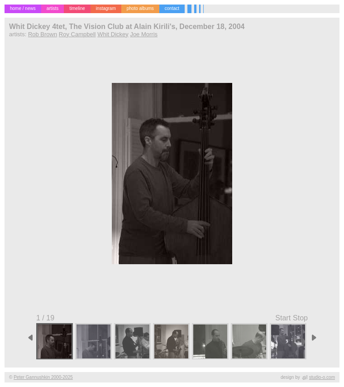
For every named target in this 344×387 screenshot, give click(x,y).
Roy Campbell (77, 34)
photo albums (140, 8)
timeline (77, 8)
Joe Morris (144, 34)
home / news (23, 8)
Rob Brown (42, 34)
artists (53, 8)
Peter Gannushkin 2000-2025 (43, 377)
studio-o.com (322, 377)
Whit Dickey (113, 34)
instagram (106, 8)
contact (172, 8)
